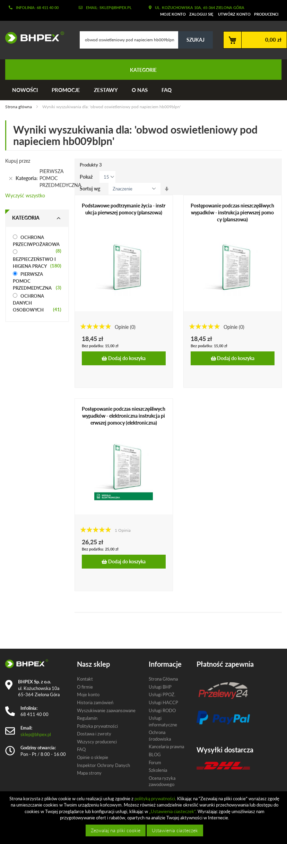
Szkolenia (158, 770)
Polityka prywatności (97, 726)
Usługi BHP (160, 687)
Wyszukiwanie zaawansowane (106, 710)
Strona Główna (163, 679)
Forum (155, 762)
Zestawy (106, 90)
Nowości (25, 90)
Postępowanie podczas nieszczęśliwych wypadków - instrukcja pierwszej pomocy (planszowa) (232, 212)
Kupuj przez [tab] (17, 161)
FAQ (167, 90)
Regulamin (87, 718)
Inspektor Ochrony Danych (103, 765)
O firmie (85, 687)
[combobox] (146, 40)
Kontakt (85, 679)
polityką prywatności (154, 798)
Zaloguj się (201, 14)
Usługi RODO (162, 710)
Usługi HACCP (163, 702)
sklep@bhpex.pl (35, 734)
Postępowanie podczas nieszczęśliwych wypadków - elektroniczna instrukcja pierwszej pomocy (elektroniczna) (123, 416)
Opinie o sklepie (92, 757)
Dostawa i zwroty (94, 733)
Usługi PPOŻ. (162, 694)
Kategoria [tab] (26, 218)
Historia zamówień (95, 702)
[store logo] (32, 37)
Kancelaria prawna (166, 746)
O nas (140, 90)
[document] (144, 817)
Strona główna (19, 106)
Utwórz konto (234, 14)
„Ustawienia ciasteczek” (172, 811)
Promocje (66, 90)
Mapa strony (89, 773)
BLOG (155, 754)
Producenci (266, 14)
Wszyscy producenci (97, 741)
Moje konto (173, 14)
